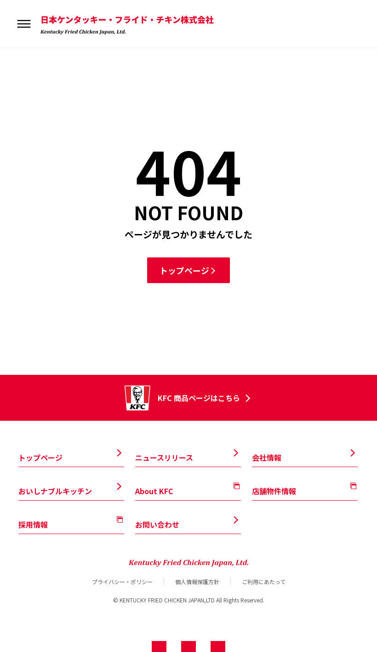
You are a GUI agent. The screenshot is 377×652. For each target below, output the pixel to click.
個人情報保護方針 (197, 581)
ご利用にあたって (264, 581)
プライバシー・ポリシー (122, 581)
